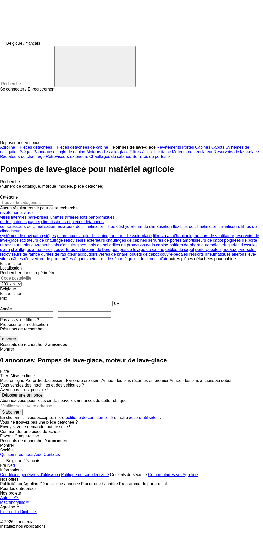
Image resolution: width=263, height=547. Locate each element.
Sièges (26, 152)
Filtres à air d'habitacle (150, 152)
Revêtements (169, 147)
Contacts (52, 454)
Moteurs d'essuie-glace (108, 152)
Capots (217, 147)
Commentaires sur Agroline (173, 474)
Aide (38, 454)
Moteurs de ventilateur (192, 152)
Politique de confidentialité (85, 474)
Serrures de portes (149, 156)
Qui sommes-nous (16, 454)
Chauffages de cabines (110, 156)
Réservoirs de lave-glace (236, 152)
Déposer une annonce (22, 395)
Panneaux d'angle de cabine (59, 152)
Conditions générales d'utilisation (30, 474)
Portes (188, 147)
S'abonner (11, 412)
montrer (9, 339)
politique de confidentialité (89, 417)
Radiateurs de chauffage (22, 156)
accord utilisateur (144, 417)
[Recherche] (95, 66)
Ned (11, 465)
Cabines (202, 147)
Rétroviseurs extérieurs (67, 156)
